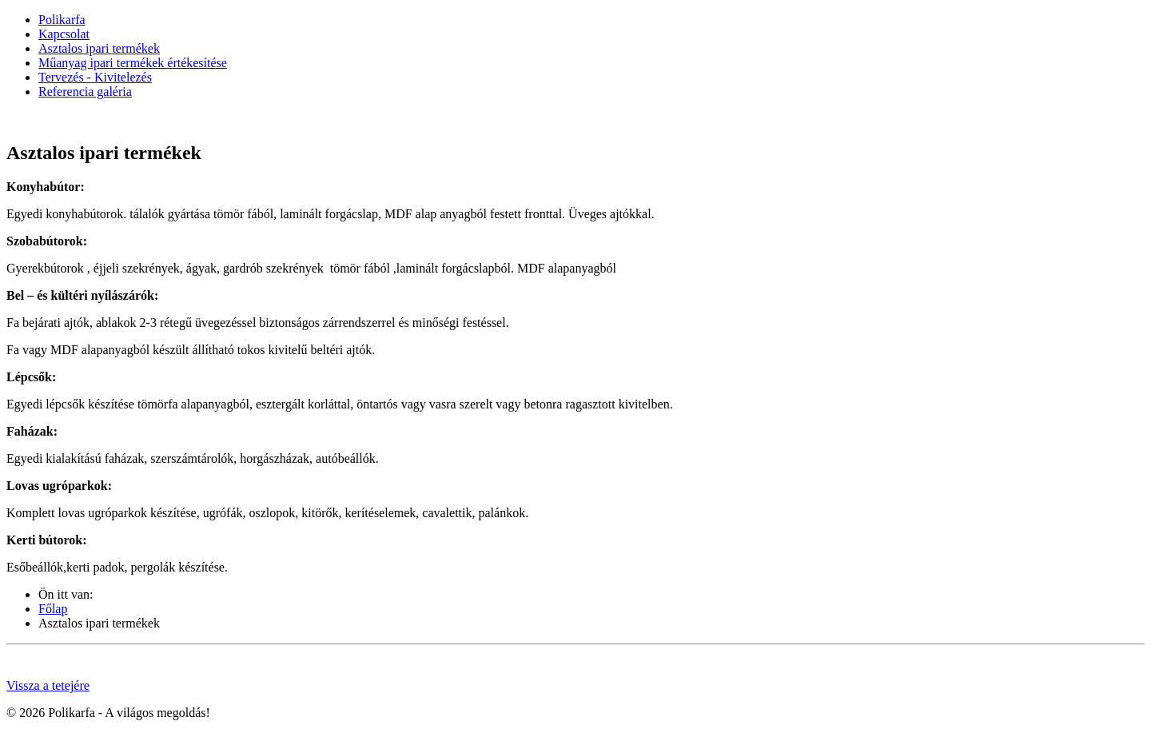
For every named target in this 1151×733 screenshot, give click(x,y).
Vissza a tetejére (48, 685)
